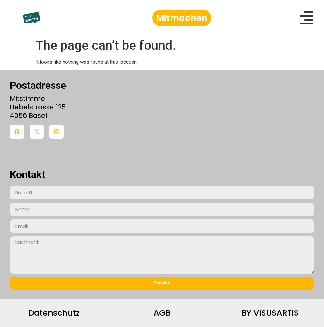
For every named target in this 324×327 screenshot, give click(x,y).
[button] (306, 17)
